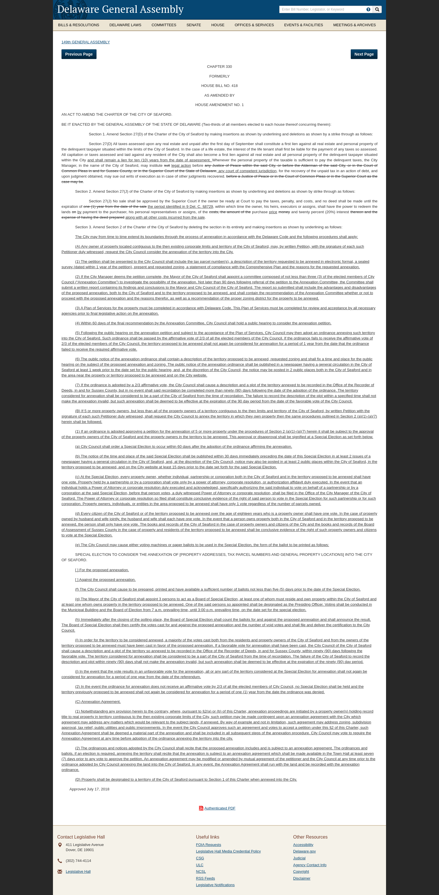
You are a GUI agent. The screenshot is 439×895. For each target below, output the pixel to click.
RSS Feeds (205, 878)
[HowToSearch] (368, 9)
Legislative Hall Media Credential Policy (228, 851)
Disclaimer (302, 878)
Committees (163, 25)
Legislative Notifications (215, 885)
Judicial (299, 858)
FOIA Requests (208, 845)
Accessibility (303, 845)
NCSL (201, 871)
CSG (200, 858)
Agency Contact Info (310, 865)
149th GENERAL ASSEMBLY (85, 42)
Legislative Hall (78, 871)
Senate (193, 25)
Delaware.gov (304, 851)
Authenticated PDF (219, 808)
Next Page (364, 54)
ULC (200, 865)
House (217, 25)
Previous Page (79, 54)
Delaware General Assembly (120, 9)
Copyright (301, 871)
